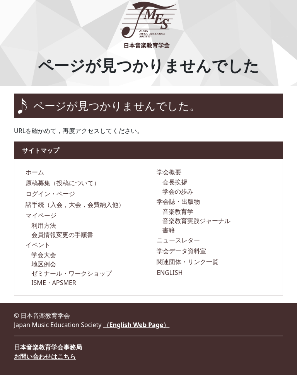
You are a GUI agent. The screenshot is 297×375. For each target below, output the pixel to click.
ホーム (34, 172)
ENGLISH (169, 272)
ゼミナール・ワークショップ (71, 273)
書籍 (168, 230)
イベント (37, 244)
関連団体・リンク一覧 (186, 261)
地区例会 (43, 264)
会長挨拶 (174, 182)
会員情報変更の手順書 (61, 234)
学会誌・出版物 (177, 201)
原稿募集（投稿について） (62, 183)
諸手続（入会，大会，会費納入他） (74, 204)
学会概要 (168, 172)
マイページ (40, 215)
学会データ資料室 (180, 251)
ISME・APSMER (53, 282)
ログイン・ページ (49, 193)
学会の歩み (177, 191)
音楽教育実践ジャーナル (195, 220)
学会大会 (43, 255)
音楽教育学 (177, 211)
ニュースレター (177, 240)
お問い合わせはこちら (45, 356)
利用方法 (43, 225)
